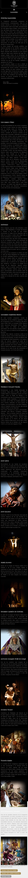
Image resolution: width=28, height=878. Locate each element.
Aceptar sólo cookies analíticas (11, 873)
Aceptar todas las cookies (9, 870)
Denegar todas (6, 876)
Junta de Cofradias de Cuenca (14, 4)
